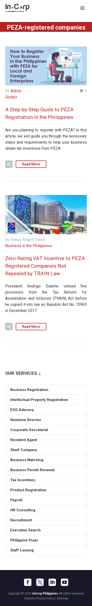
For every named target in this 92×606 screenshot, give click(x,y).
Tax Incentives (22, 480)
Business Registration (29, 390)
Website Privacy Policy (39, 598)
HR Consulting (22, 510)
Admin (16, 91)
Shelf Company (23, 450)
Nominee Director (25, 420)
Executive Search (25, 530)
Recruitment (21, 520)
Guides (11, 97)
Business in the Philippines (28, 245)
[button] (9, 164)
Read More (31, 164)
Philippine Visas (24, 540)
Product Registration (28, 490)
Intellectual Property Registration (39, 400)
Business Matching (26, 460)
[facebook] (27, 582)
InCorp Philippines (45, 593)
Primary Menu (82, 8)
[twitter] (40, 582)
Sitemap (62, 598)
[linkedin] (52, 582)
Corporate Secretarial (29, 430)
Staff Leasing (22, 550)
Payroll (16, 500)
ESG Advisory (22, 410)
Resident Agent (23, 440)
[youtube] (64, 582)
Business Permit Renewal (32, 470)
